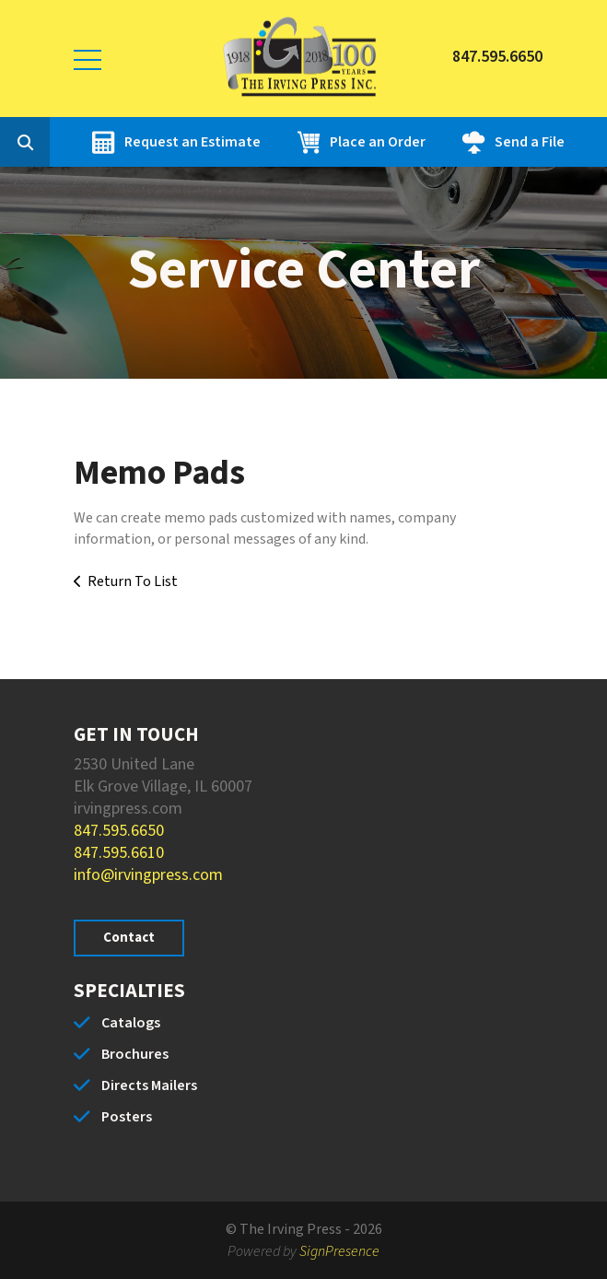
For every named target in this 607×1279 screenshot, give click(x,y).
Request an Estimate (192, 142)
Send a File (530, 142)
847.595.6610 (119, 852)
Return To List (133, 581)
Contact (129, 937)
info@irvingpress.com (148, 874)
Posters (126, 1117)
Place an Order (378, 142)
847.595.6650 (119, 830)
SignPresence (339, 1251)
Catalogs (130, 1023)
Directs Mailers (149, 1085)
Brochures (135, 1054)
